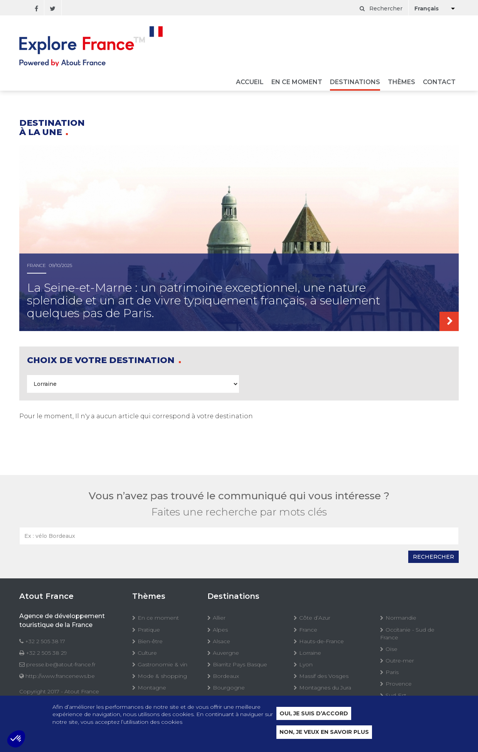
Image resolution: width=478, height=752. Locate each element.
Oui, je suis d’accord (313, 713)
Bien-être (150, 641)
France (308, 629)
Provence (398, 683)
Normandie (400, 617)
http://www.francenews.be (60, 676)
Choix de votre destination (102, 360)
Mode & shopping (162, 676)
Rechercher (381, 8)
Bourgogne (229, 687)
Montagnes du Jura (325, 687)
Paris (392, 672)
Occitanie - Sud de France (407, 633)
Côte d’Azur (314, 617)
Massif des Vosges (323, 676)
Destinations (355, 82)
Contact (439, 82)
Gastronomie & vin (162, 664)
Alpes (220, 629)
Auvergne (226, 652)
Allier (219, 617)
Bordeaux (226, 676)
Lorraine (310, 652)
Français (426, 8)
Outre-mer (399, 660)
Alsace (221, 641)
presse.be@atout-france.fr (61, 664)
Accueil (250, 82)
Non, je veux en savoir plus (324, 732)
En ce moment (296, 82)
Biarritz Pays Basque (240, 664)
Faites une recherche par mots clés (239, 512)
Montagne (152, 687)
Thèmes (401, 82)
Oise (391, 649)
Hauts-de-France (321, 641)
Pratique (149, 629)
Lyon (306, 664)
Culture (147, 652)
